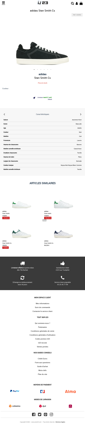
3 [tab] (41, 69)
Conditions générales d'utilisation (42, 335)
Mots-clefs (42, 370)
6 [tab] (51, 69)
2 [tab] (37, 69)
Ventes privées (42, 346)
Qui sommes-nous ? (42, 323)
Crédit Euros (42, 358)
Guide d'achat (42, 366)
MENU (3, 3)
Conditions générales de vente (42, 331)
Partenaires (42, 327)
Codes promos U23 (42, 339)
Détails (50, 99)
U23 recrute (42, 343)
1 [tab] (34, 69)
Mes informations (42, 303)
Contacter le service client (42, 311)
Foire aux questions (42, 362)
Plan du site (42, 374)
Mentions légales (60, 422)
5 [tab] (47, 69)
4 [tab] (44, 69)
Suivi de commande (42, 307)
